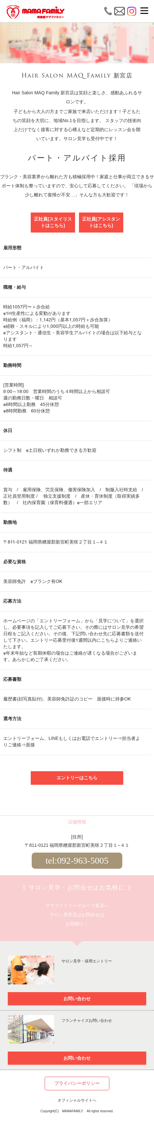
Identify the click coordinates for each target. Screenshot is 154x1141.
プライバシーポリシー (77, 1083)
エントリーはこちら (77, 777)
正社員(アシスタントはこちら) (101, 222)
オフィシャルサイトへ (77, 1101)
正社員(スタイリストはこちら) (53, 222)
